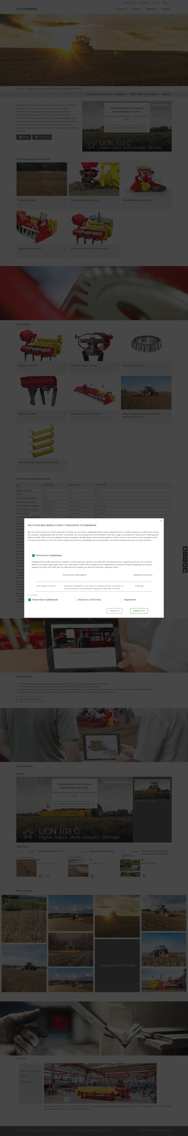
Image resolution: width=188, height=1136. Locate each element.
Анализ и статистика (89, 599)
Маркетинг (130, 599)
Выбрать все (139, 611)
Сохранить (115, 611)
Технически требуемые (49, 555)
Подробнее (33, 595)
